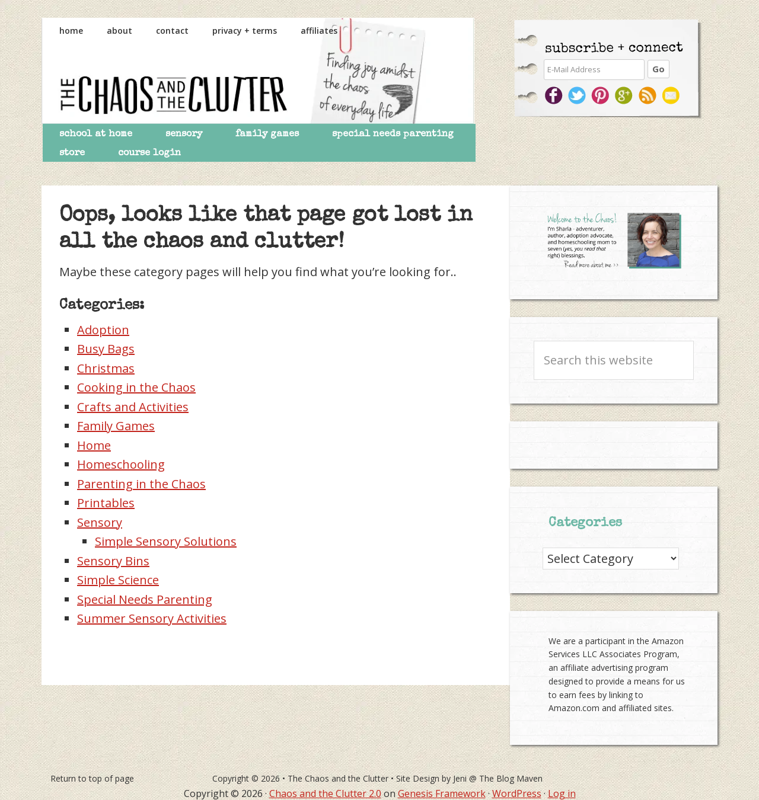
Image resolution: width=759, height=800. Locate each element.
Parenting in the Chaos (141, 484)
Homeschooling (121, 464)
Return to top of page (92, 778)
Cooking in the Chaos (136, 387)
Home (94, 445)
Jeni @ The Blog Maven (498, 778)
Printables (106, 503)
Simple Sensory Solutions (166, 541)
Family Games (116, 426)
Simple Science (118, 580)
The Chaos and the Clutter (258, 71)
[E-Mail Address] (594, 69)
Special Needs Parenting (144, 599)
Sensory (99, 522)
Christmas (106, 368)
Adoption (103, 330)
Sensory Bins (113, 561)
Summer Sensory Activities (152, 618)
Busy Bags (106, 349)
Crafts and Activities (133, 407)
